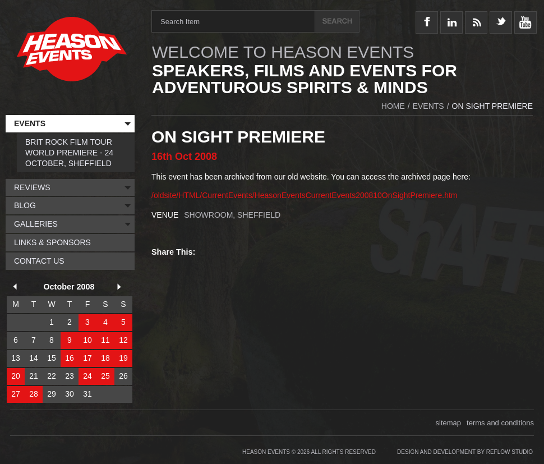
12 (123, 340)
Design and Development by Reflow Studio (465, 452)
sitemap (449, 423)
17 (87, 357)
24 (87, 375)
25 (105, 375)
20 (15, 375)
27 (15, 393)
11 (105, 340)
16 (69, 357)
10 (87, 340)
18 (105, 357)
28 (33, 393)
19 (123, 357)
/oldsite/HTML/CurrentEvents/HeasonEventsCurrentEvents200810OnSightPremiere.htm (304, 195)
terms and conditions (500, 423)
